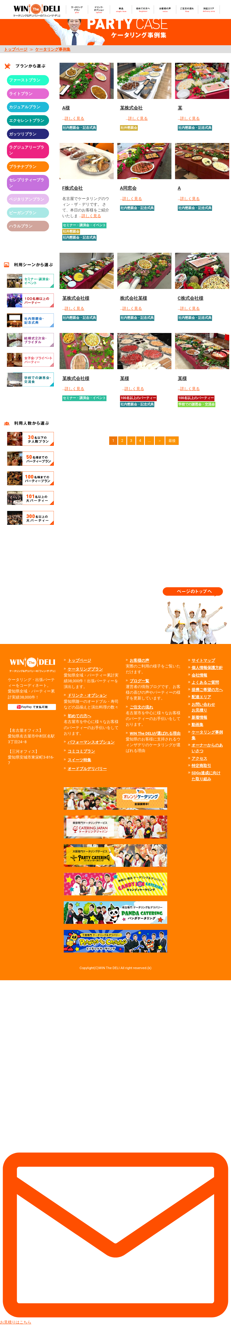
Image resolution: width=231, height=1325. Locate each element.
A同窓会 (128, 188)
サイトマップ (203, 660)
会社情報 (199, 675)
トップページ (15, 49)
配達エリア (201, 697)
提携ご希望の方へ (207, 689)
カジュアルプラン (24, 107)
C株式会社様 (190, 298)
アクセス (199, 758)
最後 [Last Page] (172, 441)
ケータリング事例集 (52, 49)
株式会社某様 (133, 298)
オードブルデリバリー (87, 768)
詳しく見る (74, 118)
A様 (66, 108)
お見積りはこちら (115, 1152)
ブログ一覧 (139, 681)
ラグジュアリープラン (26, 150)
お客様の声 (139, 660)
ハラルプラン (20, 226)
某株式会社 (131, 108)
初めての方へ (79, 716)
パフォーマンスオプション (91, 742)
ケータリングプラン (85, 669)
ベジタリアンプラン (26, 199)
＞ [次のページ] (160, 441)
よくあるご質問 (205, 682)
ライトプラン (20, 93)
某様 (124, 378)
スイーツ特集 (79, 760)
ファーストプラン (24, 80)
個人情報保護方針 (207, 667)
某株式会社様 (75, 298)
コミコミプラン (81, 751)
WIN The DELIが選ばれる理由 (155, 733)
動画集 (197, 724)
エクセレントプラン (26, 120)
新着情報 (199, 717)
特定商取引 (201, 765)
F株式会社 (72, 188)
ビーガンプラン (22, 213)
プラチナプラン (22, 166)
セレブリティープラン (26, 183)
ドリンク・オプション (87, 695)
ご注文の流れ (141, 707)
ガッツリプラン (22, 134)
